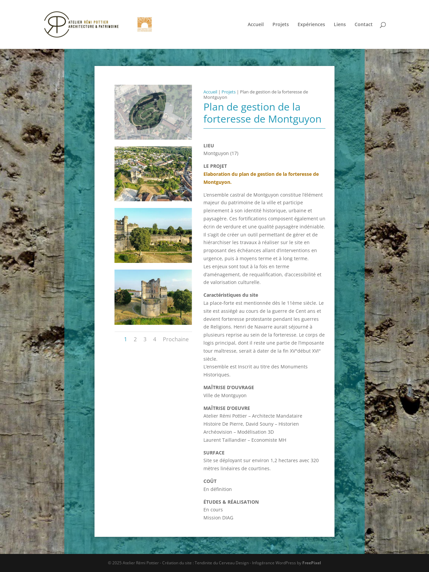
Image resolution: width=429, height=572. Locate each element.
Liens (340, 24)
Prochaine (176, 339)
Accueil (256, 24)
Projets (280, 24)
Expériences (311, 24)
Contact (364, 24)
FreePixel (311, 563)
